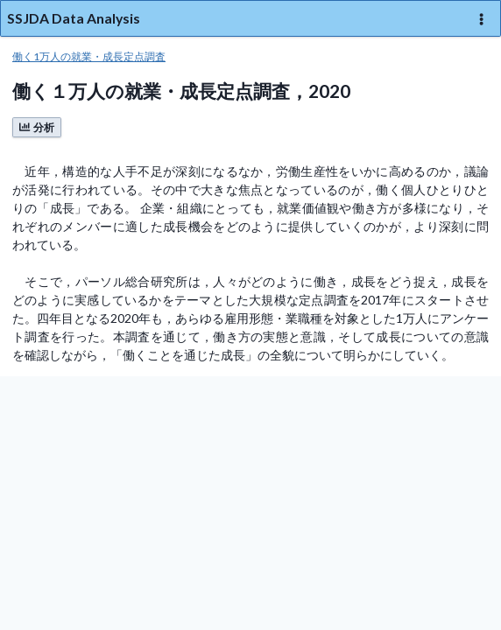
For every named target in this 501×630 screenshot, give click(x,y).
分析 (36, 127)
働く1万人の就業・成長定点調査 (89, 56)
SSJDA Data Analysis (73, 18)
